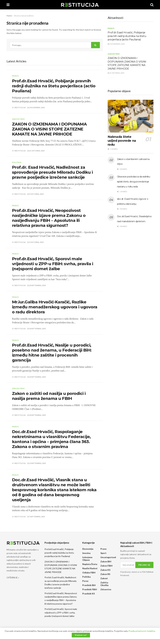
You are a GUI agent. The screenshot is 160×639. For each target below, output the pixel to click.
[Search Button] (95, 45)
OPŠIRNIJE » (13, 577)
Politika (16, 162)
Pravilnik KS (88, 593)
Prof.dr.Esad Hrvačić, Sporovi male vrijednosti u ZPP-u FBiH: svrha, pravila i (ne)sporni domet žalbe (52, 263)
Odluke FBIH (88, 572)
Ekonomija (87, 548)
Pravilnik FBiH (89, 589)
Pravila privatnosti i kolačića (141, 631)
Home (9, 15)
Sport (103, 553)
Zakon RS (105, 574)
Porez (85, 581)
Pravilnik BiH (89, 585)
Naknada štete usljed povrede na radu (122, 140)
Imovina (86, 553)
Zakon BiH (105, 561)
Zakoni (104, 578)
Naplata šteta (89, 564)
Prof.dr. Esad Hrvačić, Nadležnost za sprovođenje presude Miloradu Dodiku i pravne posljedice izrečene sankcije (52, 172)
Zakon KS (105, 570)
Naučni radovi (89, 568)
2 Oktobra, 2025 (35, 242)
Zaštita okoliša (104, 583)
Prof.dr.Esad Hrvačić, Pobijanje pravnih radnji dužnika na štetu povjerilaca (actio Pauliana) (53, 85)
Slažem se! (81, 635)
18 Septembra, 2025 (36, 329)
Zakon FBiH (18, 119)
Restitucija (20, 107)
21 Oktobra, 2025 (36, 151)
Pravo (15, 76)
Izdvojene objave (87, 558)
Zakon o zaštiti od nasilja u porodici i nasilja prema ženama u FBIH (49, 396)
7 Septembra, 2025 (36, 517)
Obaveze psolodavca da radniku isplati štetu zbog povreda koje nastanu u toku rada (133, 181)
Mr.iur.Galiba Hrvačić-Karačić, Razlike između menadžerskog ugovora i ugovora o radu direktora (54, 306)
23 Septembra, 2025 (36, 285)
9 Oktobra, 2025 (35, 194)
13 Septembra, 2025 (36, 463)
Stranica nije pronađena (24, 15)
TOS (143, 572)
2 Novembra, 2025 (36, 107)
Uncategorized (108, 557)
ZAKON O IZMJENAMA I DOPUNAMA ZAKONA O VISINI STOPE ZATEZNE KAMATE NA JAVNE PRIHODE (49, 129)
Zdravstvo (105, 589)
